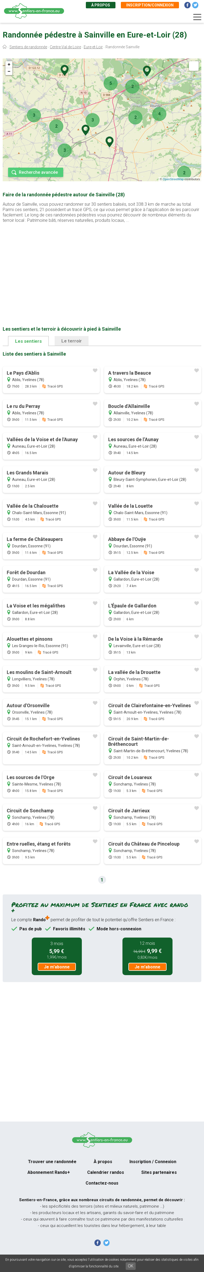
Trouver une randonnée (52, 1161)
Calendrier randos (105, 1172)
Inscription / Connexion (152, 1161)
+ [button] (9, 64)
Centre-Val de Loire (65, 47)
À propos (100, 5)
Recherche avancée (38, 172)
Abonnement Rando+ (48, 1172)
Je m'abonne (57, 966)
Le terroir (71, 341)
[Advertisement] (102, 266)
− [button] (9, 71)
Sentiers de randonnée (28, 47)
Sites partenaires (159, 1172)
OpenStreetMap (173, 179)
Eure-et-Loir (93, 47)
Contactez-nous (102, 1183)
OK (130, 1266)
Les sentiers (28, 341)
